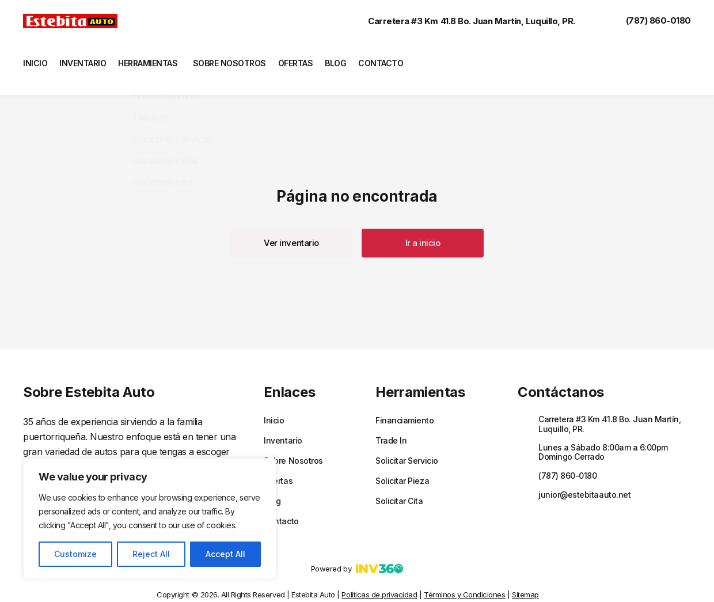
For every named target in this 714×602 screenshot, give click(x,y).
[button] (291, 225)
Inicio (34, 60)
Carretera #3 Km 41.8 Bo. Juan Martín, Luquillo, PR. (460, 21)
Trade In (391, 423)
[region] (149, 518)
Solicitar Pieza (402, 463)
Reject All (151, 554)
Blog (356, 60)
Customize (75, 554)
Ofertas (311, 60)
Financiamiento (404, 403)
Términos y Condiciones (464, 577)
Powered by (357, 551)
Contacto (406, 60)
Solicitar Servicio (406, 443)
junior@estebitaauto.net (584, 477)
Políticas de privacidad (379, 577)
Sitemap (525, 577)
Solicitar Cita (399, 484)
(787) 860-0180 (647, 21)
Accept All (225, 554)
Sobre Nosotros (242, 60)
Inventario (86, 60)
